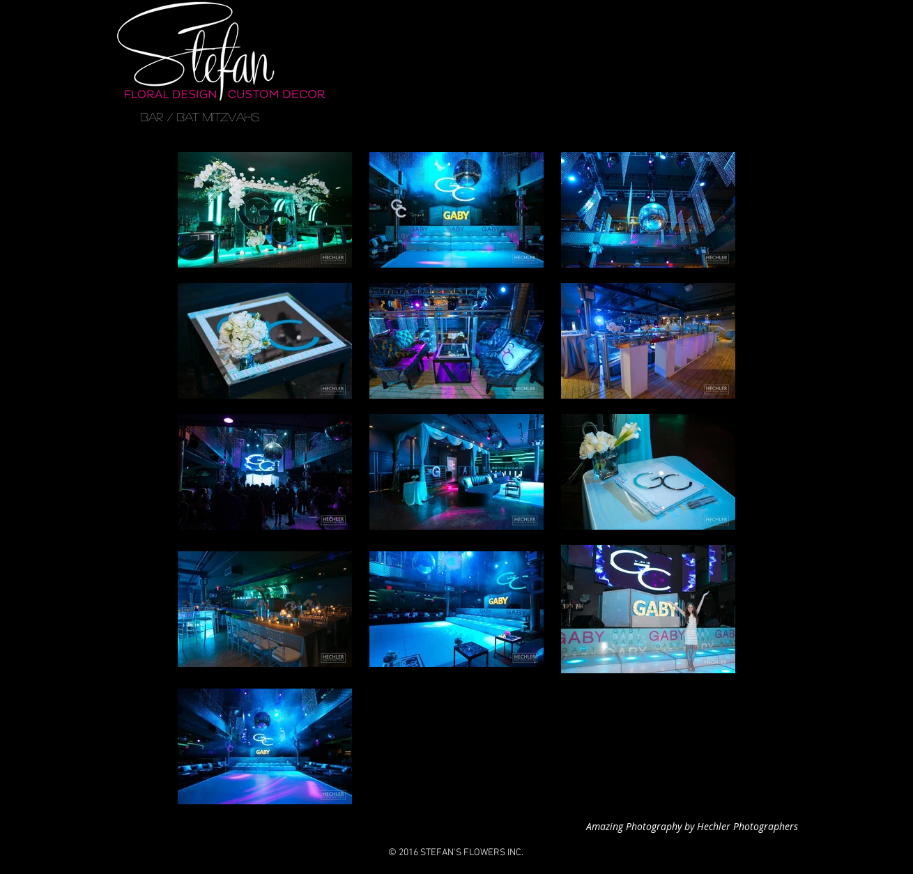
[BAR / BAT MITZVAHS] (200, 117)
